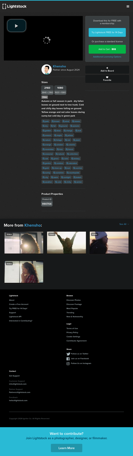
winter (78, 182)
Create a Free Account (18, 304)
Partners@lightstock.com (19, 392)
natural (60, 154)
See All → (124, 224)
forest (69, 149)
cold (58, 182)
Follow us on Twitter (79, 353)
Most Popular (72, 308)
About (11, 300)
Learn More (67, 448)
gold (46, 168)
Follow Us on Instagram (81, 363)
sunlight (65, 177)
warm (54, 177)
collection (72, 154)
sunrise (77, 168)
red (67, 140)
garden (47, 163)
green (55, 158)
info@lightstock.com (17, 384)
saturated (71, 163)
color (65, 158)
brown (55, 121)
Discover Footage (74, 304)
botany (75, 158)
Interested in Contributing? (20, 320)
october (58, 144)
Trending (70, 312)
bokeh (77, 177)
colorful (70, 144)
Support (12, 312)
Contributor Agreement (76, 340)
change (68, 130)
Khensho (59, 66)
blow (57, 130)
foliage (58, 140)
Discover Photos (73, 300)
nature (47, 140)
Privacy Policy (72, 332)
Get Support (14, 375)
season (47, 135)
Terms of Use (72, 328)
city (45, 177)
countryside (73, 172)
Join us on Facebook (80, 358)
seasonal (48, 154)
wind (66, 121)
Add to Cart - (107, 49)
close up (57, 168)
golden (47, 130)
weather (47, 182)
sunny (46, 172)
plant (76, 140)
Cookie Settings (73, 336)
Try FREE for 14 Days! (18, 308)
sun (67, 168)
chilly (67, 182)
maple (58, 135)
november (48, 149)
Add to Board (107, 69)
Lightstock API (15, 316)
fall (53, 126)
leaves (76, 121)
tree (60, 149)
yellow (69, 135)
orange (47, 144)
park (46, 121)
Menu (127, 6)
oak (45, 158)
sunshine (58, 172)
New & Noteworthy (74, 316)
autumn (74, 126)
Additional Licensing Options (107, 56)
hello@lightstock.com (18, 400)
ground (63, 126)
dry (45, 126)
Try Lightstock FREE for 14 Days (107, 32)
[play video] (16, 25)
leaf (78, 130)
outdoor (58, 163)
